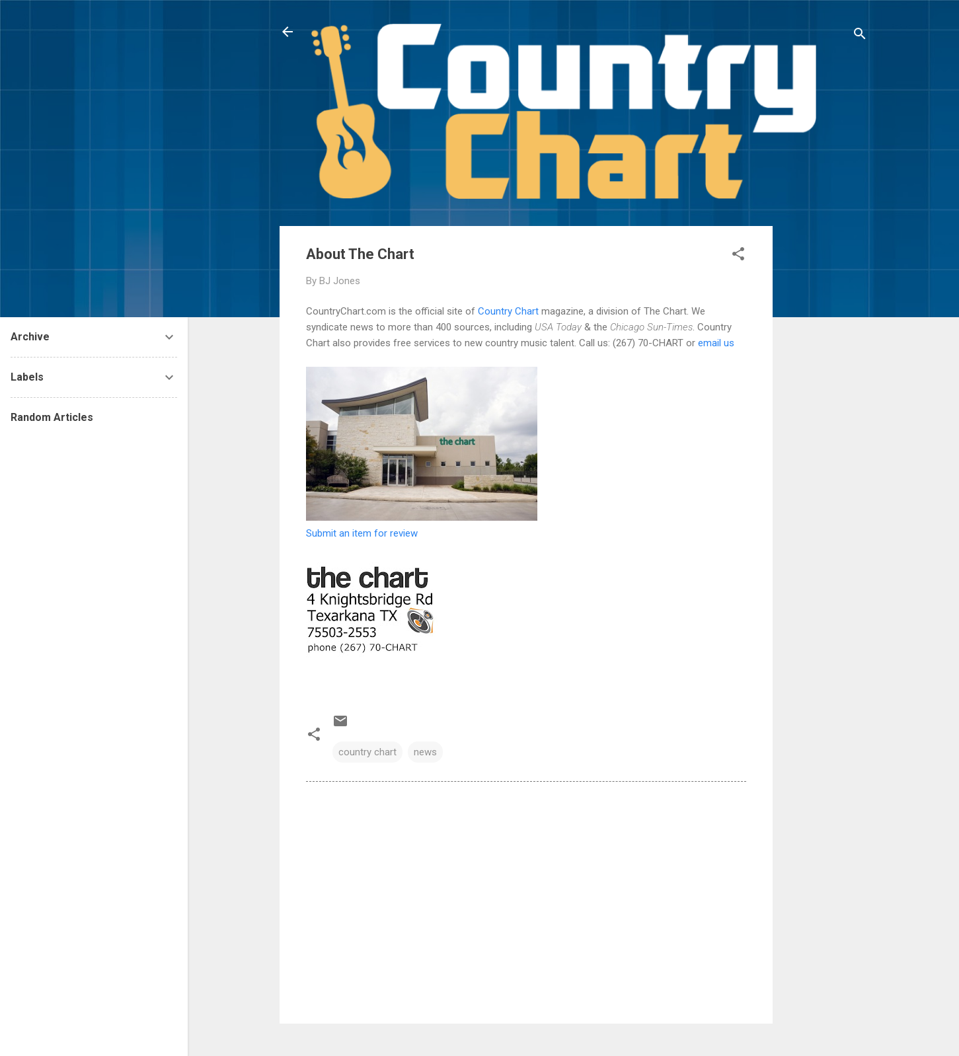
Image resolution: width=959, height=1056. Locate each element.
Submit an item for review (362, 533)
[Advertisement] (825, 424)
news (425, 752)
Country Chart (508, 311)
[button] (738, 256)
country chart (367, 752)
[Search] (860, 36)
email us (716, 343)
